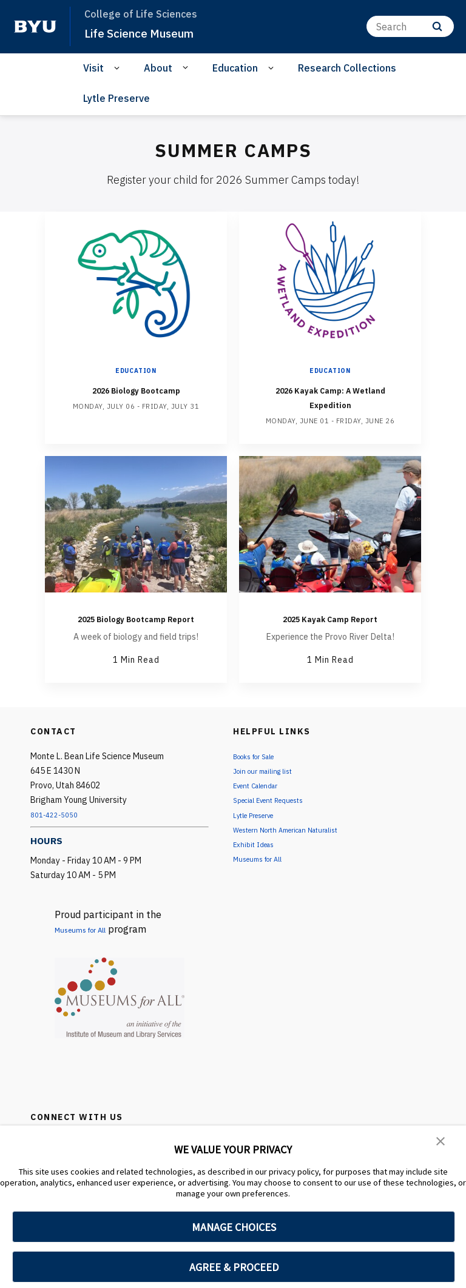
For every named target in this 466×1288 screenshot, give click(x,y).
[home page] (35, 27)
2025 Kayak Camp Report (330, 624)
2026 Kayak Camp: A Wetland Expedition (330, 396)
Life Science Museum (146, 32)
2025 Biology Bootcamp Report (136, 624)
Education (235, 68)
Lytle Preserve (116, 98)
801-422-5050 (58, 828)
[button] (441, 1143)
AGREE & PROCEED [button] (234, 1267)
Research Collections (347, 68)
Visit (93, 68)
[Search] (410, 26)
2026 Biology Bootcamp (136, 389)
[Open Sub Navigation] (118, 68)
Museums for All (91, 943)
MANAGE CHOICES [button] (234, 1227)
